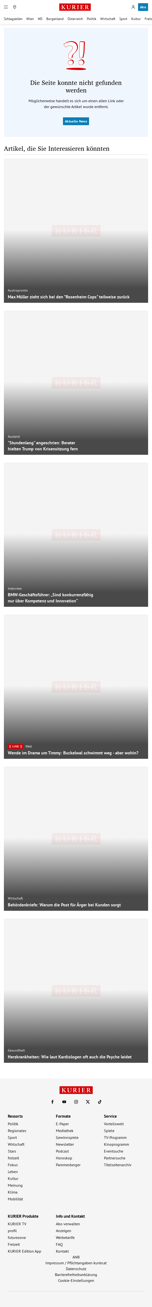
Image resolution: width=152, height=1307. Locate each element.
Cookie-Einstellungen (76, 1280)
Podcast (62, 1151)
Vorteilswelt (114, 1123)
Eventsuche (113, 1151)
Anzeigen (63, 1230)
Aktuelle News (76, 121)
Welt (28, 746)
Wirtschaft (107, 19)
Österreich (75, 19)
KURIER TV (17, 1223)
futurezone (17, 1237)
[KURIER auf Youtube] (64, 1102)
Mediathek (64, 1130)
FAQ (59, 1244)
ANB (76, 1257)
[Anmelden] (133, 7)
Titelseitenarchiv (118, 1164)
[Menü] (6, 7)
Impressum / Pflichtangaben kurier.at (76, 1262)
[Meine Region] (15, 7)
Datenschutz (76, 1268)
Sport (123, 19)
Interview (15, 588)
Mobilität (15, 1198)
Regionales (17, 1130)
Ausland (14, 436)
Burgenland (55, 19)
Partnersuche (114, 1157)
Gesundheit (16, 1050)
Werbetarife (65, 1237)
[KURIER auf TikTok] (100, 1102)
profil (12, 1230)
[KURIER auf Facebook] (52, 1102)
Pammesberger (68, 1164)
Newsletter (65, 1144)
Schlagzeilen (13, 19)
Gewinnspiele (67, 1137)
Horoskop (64, 1157)
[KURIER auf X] (88, 1102)
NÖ (40, 19)
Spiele (109, 1130)
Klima (13, 1192)
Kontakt (62, 1251)
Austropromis (18, 290)
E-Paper (62, 1123)
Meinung (15, 1185)
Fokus (13, 1164)
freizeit (13, 1157)
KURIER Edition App (24, 1251)
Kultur (136, 19)
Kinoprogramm (116, 1144)
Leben (13, 1171)
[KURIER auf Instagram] (76, 1102)
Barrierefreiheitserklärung (76, 1274)
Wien (30, 19)
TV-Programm (115, 1137)
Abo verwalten (68, 1223)
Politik (91, 19)
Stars (12, 1151)
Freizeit (14, 1244)
